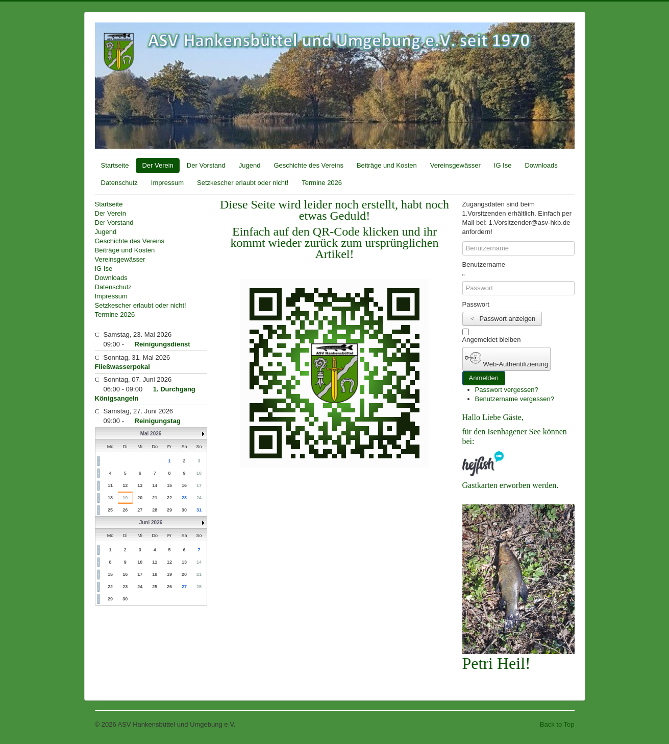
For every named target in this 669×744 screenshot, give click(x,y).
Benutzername (484, 264)
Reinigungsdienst (162, 344)
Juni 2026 (151, 522)
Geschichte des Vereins (308, 165)
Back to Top (557, 724)
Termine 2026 (322, 183)
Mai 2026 (151, 433)
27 (184, 586)
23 (184, 497)
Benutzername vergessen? (514, 399)
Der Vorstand (206, 165)
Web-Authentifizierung (507, 359)
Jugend (250, 165)
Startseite (115, 165)
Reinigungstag (158, 421)
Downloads (541, 165)
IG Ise (503, 165)
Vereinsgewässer (455, 165)
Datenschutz (119, 183)
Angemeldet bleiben (491, 339)
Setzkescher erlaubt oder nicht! (242, 183)
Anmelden (484, 378)
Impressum (167, 183)
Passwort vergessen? (506, 389)
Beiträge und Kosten (387, 165)
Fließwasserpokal (122, 366)
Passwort (475, 304)
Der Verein (157, 165)
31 (199, 510)
